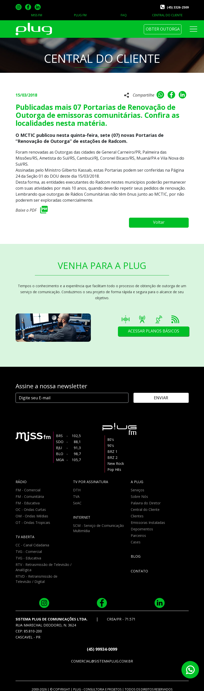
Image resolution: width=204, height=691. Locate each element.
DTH (77, 486)
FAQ (124, 15)
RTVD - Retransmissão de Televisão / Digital (36, 576)
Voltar (163, 219)
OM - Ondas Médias (32, 512)
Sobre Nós (139, 493)
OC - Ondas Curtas (31, 506)
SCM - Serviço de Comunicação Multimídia (98, 525)
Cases (136, 538)
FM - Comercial (28, 486)
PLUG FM (80, 15)
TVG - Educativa (28, 554)
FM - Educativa (28, 499)
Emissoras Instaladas (148, 519)
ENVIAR (167, 394)
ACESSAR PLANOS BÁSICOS (153, 328)
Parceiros (138, 532)
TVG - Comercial (29, 548)
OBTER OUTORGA (163, 29)
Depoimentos (142, 525)
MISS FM (36, 15)
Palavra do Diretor (146, 499)
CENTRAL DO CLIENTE (167, 15)
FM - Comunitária (30, 493)
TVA (76, 493)
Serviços (137, 486)
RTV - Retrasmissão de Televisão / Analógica (44, 564)
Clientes (137, 512)
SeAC (77, 499)
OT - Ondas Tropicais (33, 519)
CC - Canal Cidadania (32, 541)
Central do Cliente (145, 506)
